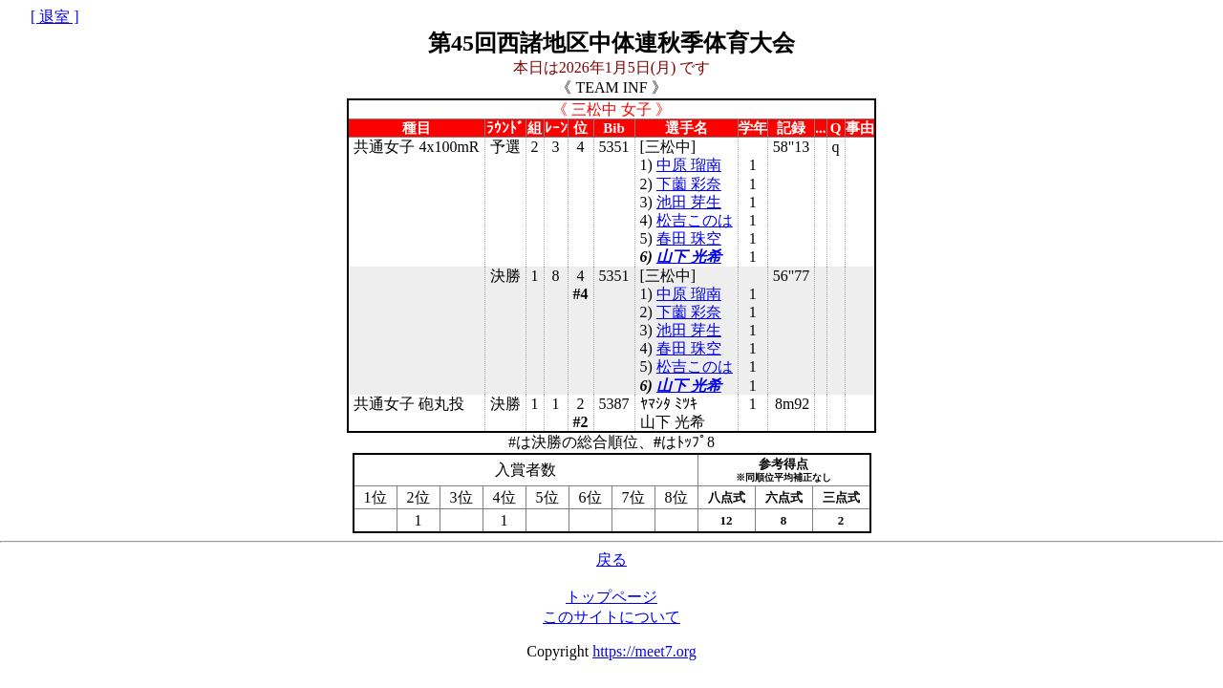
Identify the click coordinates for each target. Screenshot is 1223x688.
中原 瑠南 (688, 165)
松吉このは (694, 220)
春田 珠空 (688, 238)
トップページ (611, 597)
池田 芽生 (688, 202)
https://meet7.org (644, 651)
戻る (611, 559)
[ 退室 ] (55, 17)
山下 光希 (688, 256)
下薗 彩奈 (688, 184)
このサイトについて (611, 617)
